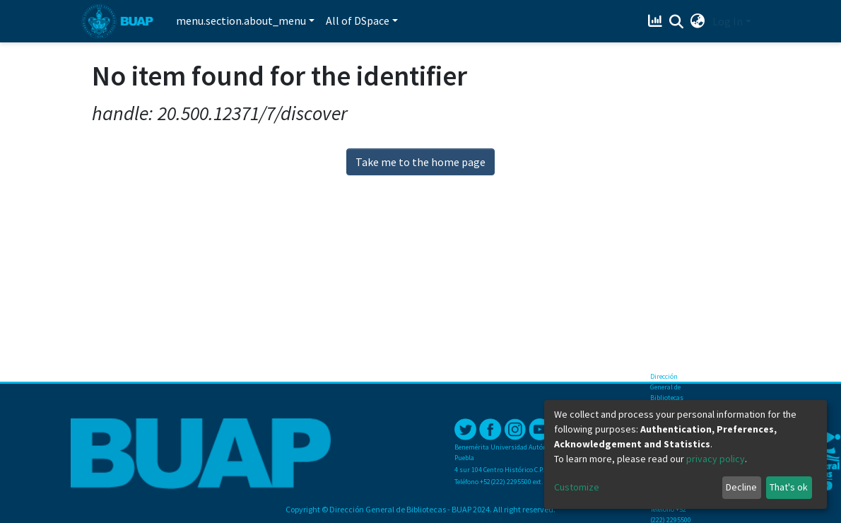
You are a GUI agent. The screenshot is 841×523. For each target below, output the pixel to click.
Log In (727, 21)
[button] (698, 21)
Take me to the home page (420, 162)
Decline (741, 487)
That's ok (789, 487)
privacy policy (715, 458)
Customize (576, 487)
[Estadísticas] (657, 21)
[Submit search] (676, 22)
